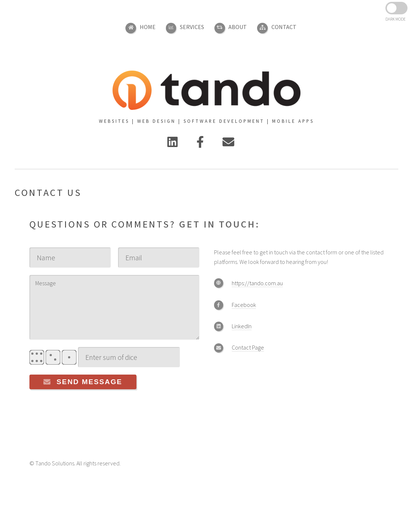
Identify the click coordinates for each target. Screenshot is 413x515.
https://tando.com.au (257, 283)
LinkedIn (242, 326)
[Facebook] (200, 144)
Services (192, 27)
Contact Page (248, 347)
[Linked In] (172, 144)
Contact (283, 27)
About (237, 27)
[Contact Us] (228, 144)
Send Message (89, 382)
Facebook (244, 304)
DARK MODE (395, 19)
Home (148, 27)
